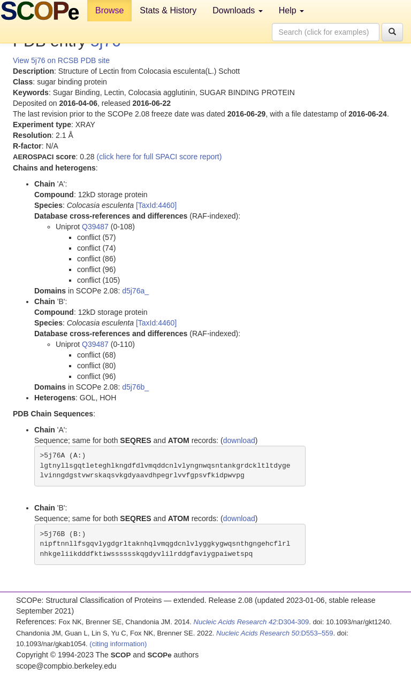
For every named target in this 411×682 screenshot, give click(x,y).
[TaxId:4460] (156, 205)
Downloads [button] (237, 10)
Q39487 (95, 226)
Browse (109, 10)
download (239, 440)
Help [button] (291, 10)
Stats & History (168, 10)
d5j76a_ (135, 290)
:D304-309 (251, 622)
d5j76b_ (135, 387)
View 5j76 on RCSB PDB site (61, 60)
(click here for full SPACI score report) (159, 156)
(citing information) (118, 644)
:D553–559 (274, 633)
